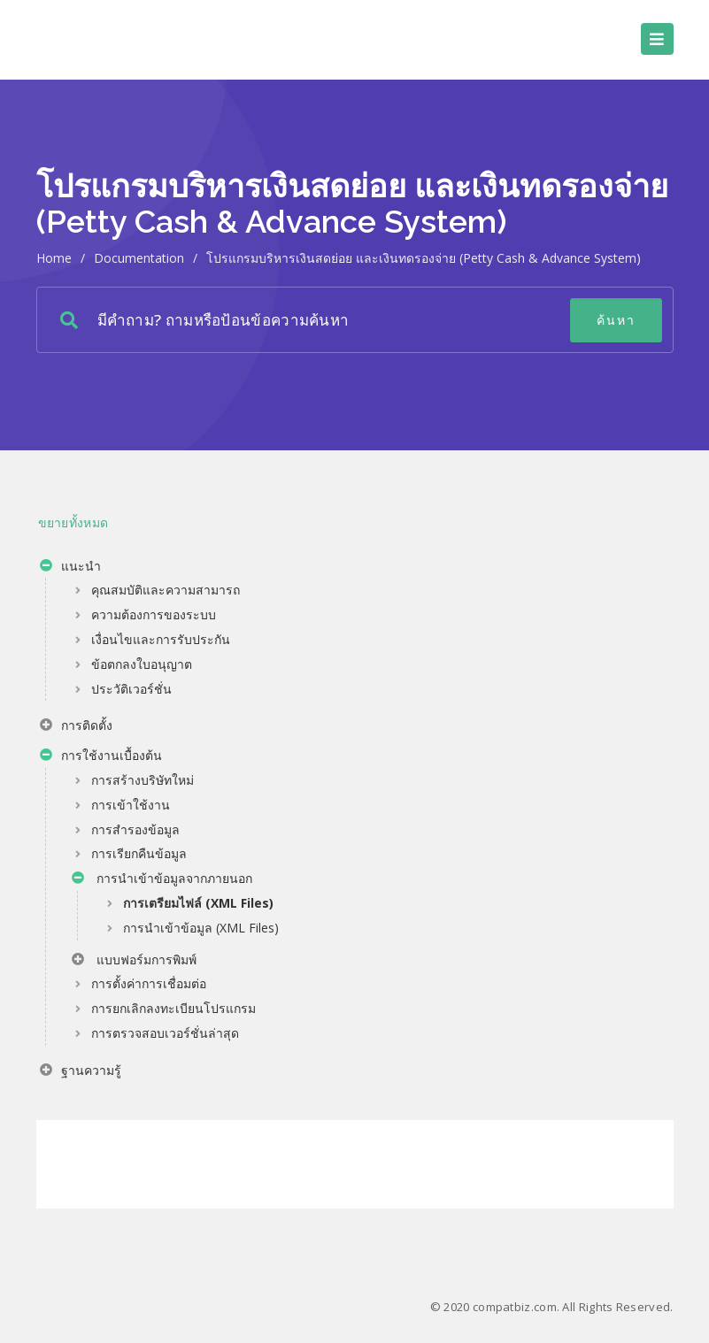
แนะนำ (70, 568)
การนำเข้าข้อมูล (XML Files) (201, 927)
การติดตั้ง (76, 727)
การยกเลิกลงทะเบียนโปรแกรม (173, 1008)
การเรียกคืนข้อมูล (139, 853)
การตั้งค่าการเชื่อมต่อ (148, 983)
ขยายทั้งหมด (73, 522)
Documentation (139, 257)
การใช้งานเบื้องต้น (101, 757)
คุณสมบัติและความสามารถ (165, 589)
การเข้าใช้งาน (130, 804)
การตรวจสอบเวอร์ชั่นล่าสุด (165, 1033)
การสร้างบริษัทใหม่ (142, 779)
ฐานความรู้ (80, 1072)
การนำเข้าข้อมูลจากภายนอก (162, 880)
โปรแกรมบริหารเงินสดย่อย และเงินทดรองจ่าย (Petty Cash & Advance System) (423, 257)
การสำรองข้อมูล (135, 829)
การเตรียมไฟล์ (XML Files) (198, 902)
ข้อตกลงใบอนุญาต (141, 664)
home (54, 257)
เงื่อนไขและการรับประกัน (160, 639)
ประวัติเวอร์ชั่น (131, 688)
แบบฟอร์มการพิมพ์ (134, 961)
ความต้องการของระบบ (153, 614)
